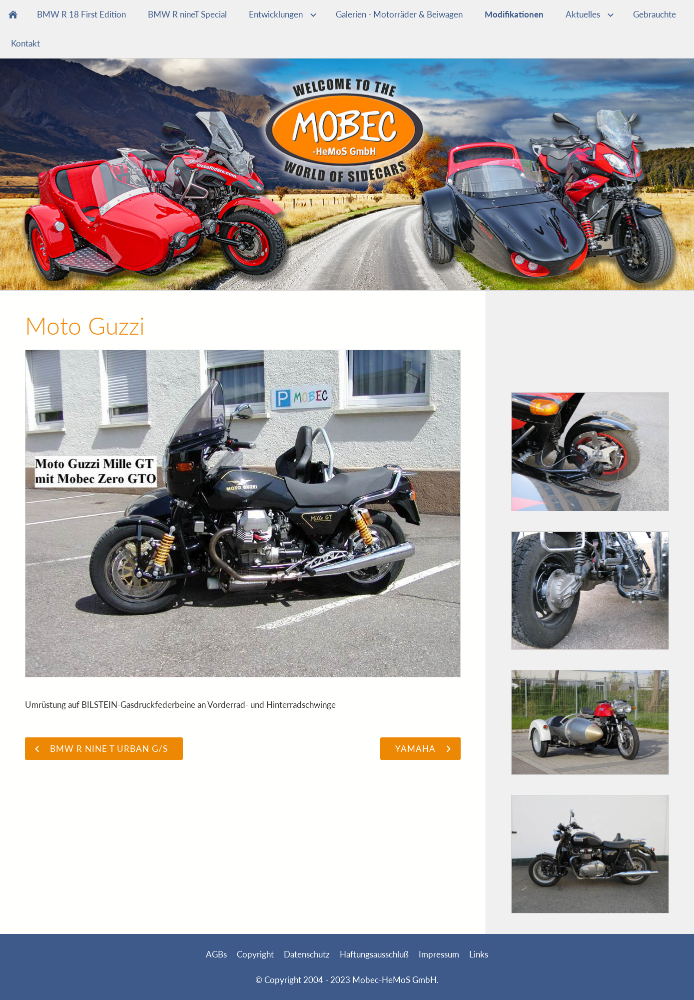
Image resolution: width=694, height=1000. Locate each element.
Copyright (255, 954)
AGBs (216, 954)
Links (478, 954)
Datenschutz (307, 954)
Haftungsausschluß (374, 954)
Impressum (439, 954)
